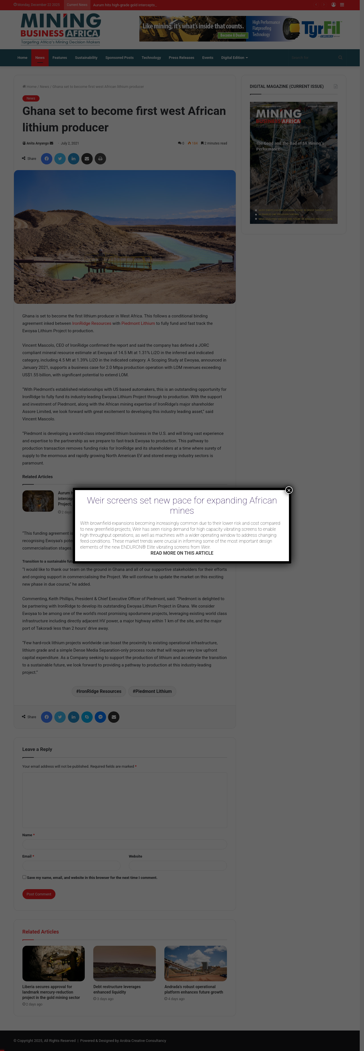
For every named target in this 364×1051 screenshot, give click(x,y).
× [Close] (289, 490)
